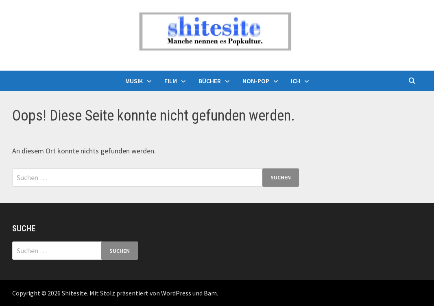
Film (170, 81)
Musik (134, 81)
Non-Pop (255, 81)
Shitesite (74, 293)
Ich (295, 81)
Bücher (209, 81)
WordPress (176, 293)
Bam (210, 293)
